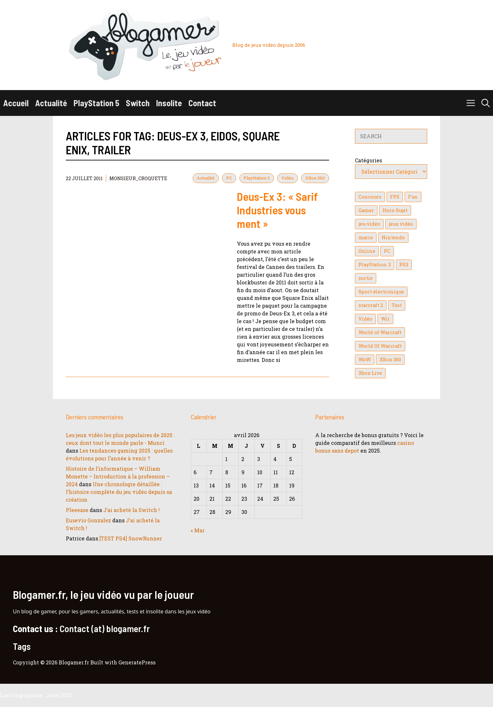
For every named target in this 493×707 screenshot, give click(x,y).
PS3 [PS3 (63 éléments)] (403, 264)
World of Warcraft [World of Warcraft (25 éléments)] (379, 332)
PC (229, 178)
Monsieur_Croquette (138, 178)
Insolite (169, 103)
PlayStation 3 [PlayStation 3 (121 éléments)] (374, 264)
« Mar (198, 530)
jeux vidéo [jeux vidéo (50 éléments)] (401, 224)
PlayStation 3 (257, 178)
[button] (485, 103)
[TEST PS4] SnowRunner (130, 538)
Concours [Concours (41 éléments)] (369, 197)
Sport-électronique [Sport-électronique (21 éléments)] (381, 292)
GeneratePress (137, 662)
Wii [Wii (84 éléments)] (385, 319)
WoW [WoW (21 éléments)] (364, 359)
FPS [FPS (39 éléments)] (394, 197)
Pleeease (77, 510)
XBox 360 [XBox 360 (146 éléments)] (390, 359)
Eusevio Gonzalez (88, 520)
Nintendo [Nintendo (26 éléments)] (393, 237)
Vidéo (287, 178)
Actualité (51, 103)
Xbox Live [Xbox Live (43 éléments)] (370, 373)
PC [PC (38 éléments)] (387, 251)
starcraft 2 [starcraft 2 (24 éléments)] (370, 305)
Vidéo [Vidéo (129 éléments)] (365, 319)
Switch (138, 103)
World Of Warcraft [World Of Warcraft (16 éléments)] (380, 346)
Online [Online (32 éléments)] (366, 251)
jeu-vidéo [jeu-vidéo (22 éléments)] (369, 224)
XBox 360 (315, 178)
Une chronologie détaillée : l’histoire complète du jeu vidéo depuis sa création (119, 492)
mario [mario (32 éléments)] (365, 237)
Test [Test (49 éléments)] (397, 305)
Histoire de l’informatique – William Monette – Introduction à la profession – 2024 (118, 476)
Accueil (16, 103)
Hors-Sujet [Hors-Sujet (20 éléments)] (395, 210)
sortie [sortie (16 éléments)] (365, 278)
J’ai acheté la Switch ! (131, 510)
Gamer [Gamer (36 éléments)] (366, 210)
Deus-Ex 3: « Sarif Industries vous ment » (277, 210)
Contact (202, 103)
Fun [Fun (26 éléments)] (413, 197)
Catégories (368, 160)
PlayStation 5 (96, 103)
